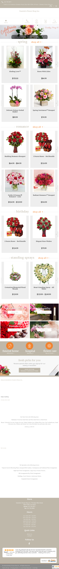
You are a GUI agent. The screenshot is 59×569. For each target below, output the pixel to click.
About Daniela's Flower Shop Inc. (11, 380)
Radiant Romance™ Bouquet (44, 195)
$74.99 (43, 117)
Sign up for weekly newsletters (29, 370)
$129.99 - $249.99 (44, 294)
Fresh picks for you (29, 362)
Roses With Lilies (43, 71)
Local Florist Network (25, 568)
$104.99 (44, 202)
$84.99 (44, 78)
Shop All (35, 42)
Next (56, 64)
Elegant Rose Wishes (44, 241)
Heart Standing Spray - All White (44, 288)
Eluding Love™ (15, 71)
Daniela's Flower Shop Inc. (29, 11)
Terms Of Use (5, 568)
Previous (2, 64)
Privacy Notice (15, 568)
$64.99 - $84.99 (15, 163)
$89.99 (15, 117)
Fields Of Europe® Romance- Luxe (15, 196)
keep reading (5, 396)
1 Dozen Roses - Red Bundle (43, 156)
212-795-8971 (7, 2)
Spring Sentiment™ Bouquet (44, 110)
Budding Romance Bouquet (15, 156)
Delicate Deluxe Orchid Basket (15, 111)
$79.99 (43, 248)
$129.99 (15, 294)
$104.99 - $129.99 (15, 202)
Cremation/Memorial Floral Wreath (15, 288)
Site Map (35, 568)
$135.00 (15, 78)
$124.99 (44, 163)
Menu (6, 22)
